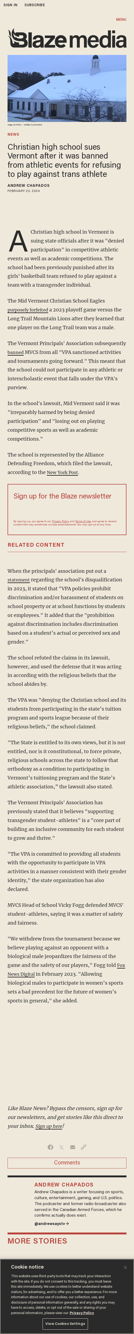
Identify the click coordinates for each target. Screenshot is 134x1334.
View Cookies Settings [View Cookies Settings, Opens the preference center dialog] (65, 1324)
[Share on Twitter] (61, 1147)
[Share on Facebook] (50, 1147)
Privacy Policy (60, 521)
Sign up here (50, 1126)
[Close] (125, 1267)
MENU (121, 20)
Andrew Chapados (29, 186)
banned (16, 352)
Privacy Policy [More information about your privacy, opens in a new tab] (82, 1313)
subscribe (34, 5)
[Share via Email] (72, 1147)
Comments (67, 1163)
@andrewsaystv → (53, 1225)
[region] (67, 1296)
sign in (10, 5)
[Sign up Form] (67, 509)
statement (19, 580)
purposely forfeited (30, 310)
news (13, 135)
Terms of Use (83, 521)
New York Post (64, 472)
